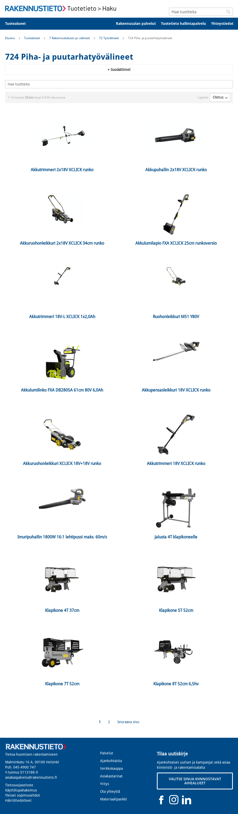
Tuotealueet (32, 38)
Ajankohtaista (111, 761)
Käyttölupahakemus (21, 790)
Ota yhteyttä (110, 791)
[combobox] (201, 12)
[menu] (119, 24)
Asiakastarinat (111, 776)
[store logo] (62, 8)
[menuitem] (19, 24)
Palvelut (106, 753)
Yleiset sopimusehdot (22, 795)
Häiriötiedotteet (18, 800)
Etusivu (10, 38)
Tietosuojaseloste (19, 785)
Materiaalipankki (113, 799)
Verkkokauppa (111, 768)
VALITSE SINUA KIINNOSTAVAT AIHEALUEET (195, 780)
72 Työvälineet (109, 38)
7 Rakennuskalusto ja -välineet (70, 38)
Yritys (104, 784)
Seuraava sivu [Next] (128, 722)
